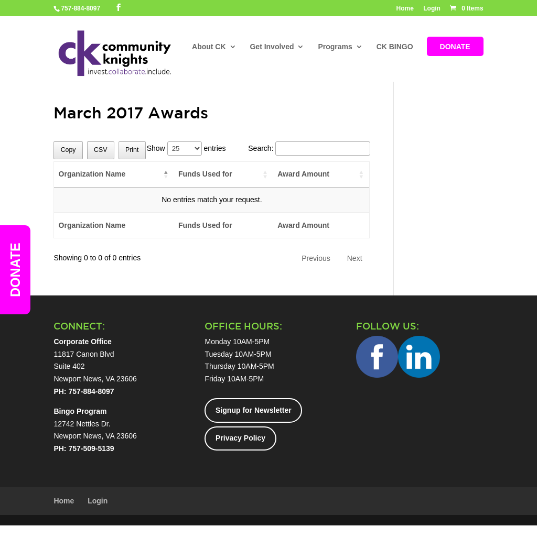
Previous (316, 258)
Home (405, 8)
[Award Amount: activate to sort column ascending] (321, 175)
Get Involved (272, 47)
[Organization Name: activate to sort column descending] (114, 175)
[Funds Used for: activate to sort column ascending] (223, 175)
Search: (309, 148)
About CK (209, 47)
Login (432, 8)
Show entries (186, 148)
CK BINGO (395, 47)
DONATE (455, 47)
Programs (335, 47)
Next (354, 258)
